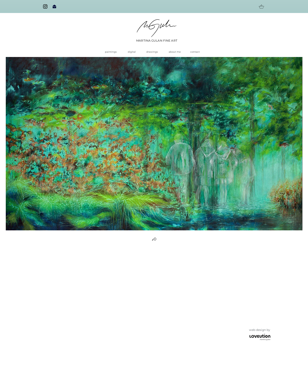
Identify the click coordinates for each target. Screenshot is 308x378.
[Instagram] (45, 6)
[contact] (196, 52)
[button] (154, 239)
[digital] (133, 52)
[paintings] (112, 52)
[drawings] (153, 52)
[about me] (175, 52)
